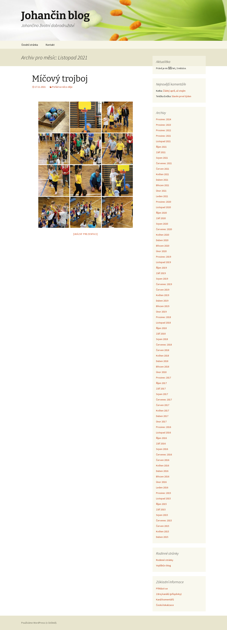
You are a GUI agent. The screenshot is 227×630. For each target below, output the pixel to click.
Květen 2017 (162, 410)
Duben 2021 (162, 179)
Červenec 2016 (164, 454)
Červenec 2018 (164, 344)
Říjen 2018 (161, 328)
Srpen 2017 (162, 394)
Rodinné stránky (164, 560)
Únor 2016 (161, 482)
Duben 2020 (162, 240)
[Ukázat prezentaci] (85, 234)
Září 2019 (161, 273)
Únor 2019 (161, 311)
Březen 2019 (162, 306)
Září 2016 (161, 443)
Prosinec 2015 (163, 493)
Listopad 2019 (163, 262)
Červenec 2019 (164, 284)
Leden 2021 (162, 196)
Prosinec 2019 (163, 256)
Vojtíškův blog (163, 565)
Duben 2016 (162, 471)
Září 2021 (161, 152)
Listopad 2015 (163, 498)
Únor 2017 (161, 421)
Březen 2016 (162, 476)
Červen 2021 (162, 168)
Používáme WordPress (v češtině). (39, 622)
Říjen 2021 (161, 146)
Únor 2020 (161, 251)
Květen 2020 (162, 234)
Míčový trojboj (60, 79)
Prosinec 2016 (163, 427)
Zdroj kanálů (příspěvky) (169, 594)
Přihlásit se (162, 588)
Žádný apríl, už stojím (174, 90)
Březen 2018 (162, 366)
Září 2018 (161, 333)
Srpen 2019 (162, 278)
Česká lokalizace (165, 605)
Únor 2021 (161, 190)
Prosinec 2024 (163, 119)
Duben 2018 (162, 361)
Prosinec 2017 (163, 377)
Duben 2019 (162, 300)
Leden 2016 (162, 487)
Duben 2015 (162, 537)
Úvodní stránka (29, 44)
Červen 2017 (162, 405)
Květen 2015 (162, 531)
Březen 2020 (162, 245)
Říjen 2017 (161, 383)
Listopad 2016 (163, 432)
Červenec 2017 (164, 399)
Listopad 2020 (163, 207)
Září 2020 (161, 218)
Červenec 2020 (164, 229)
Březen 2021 (162, 185)
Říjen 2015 (161, 504)
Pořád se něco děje (62, 86)
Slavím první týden (181, 96)
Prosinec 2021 (163, 135)
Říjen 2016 (161, 438)
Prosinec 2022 (163, 130)
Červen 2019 (162, 289)
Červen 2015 (162, 526)
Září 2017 (161, 388)
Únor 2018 (161, 372)
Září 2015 (161, 509)
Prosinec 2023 (163, 124)
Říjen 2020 (161, 212)
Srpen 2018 (162, 339)
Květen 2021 (162, 174)
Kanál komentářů (165, 599)
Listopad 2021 (163, 141)
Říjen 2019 (161, 267)
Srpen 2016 (162, 449)
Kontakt (50, 44)
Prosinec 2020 (163, 201)
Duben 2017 (162, 416)
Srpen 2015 (162, 515)
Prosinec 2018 (163, 317)
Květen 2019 (162, 295)
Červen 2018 (162, 350)
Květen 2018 (162, 355)
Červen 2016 (162, 460)
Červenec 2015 (164, 520)
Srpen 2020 (162, 223)
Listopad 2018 (163, 322)
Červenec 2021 (164, 163)
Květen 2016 (162, 465)
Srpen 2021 (162, 157)
